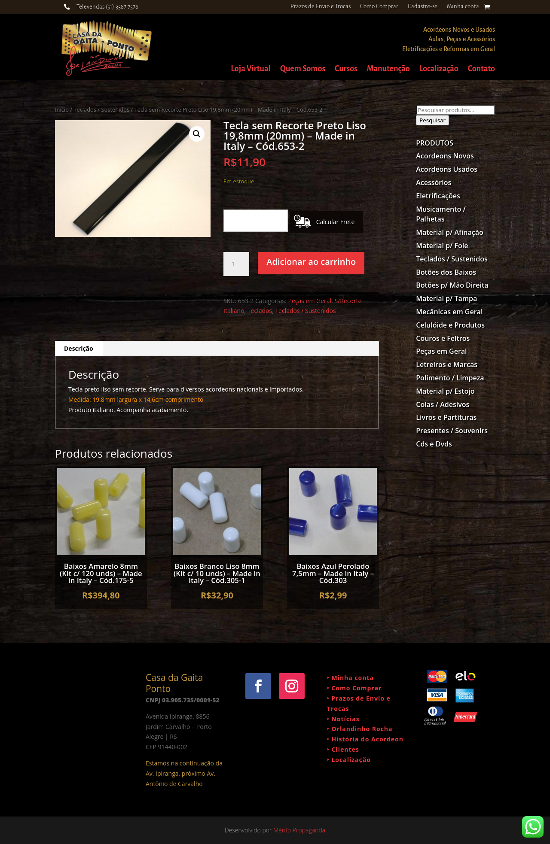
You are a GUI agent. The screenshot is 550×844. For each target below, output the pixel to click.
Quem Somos (302, 69)
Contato (481, 69)
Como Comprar (379, 6)
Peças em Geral (310, 301)
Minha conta (463, 6)
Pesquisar (432, 120)
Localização (438, 69)
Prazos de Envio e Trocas (320, 6)
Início (62, 109)
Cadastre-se (422, 6)
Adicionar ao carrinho (311, 261)
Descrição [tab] (78, 348)
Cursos (346, 69)
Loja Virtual (251, 69)
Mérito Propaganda (299, 830)
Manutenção (388, 69)
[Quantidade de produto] (236, 264)
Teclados (260, 311)
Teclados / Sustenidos (101, 109)
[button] (197, 134)
